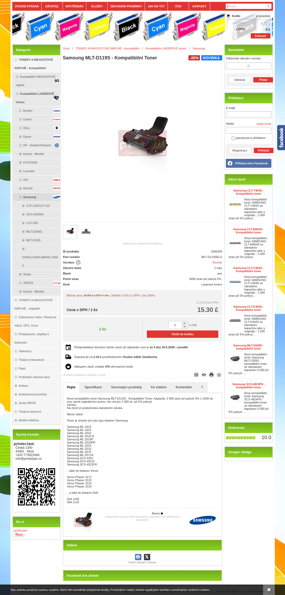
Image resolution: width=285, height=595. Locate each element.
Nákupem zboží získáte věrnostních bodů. (103, 366)
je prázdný (263, 16)
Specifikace (93, 387)
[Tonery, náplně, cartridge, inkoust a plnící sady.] (110, 26)
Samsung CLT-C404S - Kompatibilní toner (248, 269)
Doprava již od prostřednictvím (115, 356)
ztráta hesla (263, 123)
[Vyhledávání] (248, 6)
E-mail (230, 108)
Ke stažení (158, 387)
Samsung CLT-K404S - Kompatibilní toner (248, 308)
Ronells (217, 262)
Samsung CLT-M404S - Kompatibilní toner (248, 231)
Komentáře (184, 387)
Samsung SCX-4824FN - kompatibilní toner (248, 386)
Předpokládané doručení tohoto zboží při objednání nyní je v (131, 347)
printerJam (20, 530)
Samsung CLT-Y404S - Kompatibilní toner (248, 192)
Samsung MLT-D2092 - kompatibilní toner (248, 347)
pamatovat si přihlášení (248, 137)
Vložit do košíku (183, 334)
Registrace (239, 150)
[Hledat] (268, 6)
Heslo (230, 124)
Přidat (263, 79)
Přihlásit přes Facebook (251, 163)
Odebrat (239, 79)
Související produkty (126, 387)
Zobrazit (260, 35)
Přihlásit (263, 150)
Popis (71, 387)
